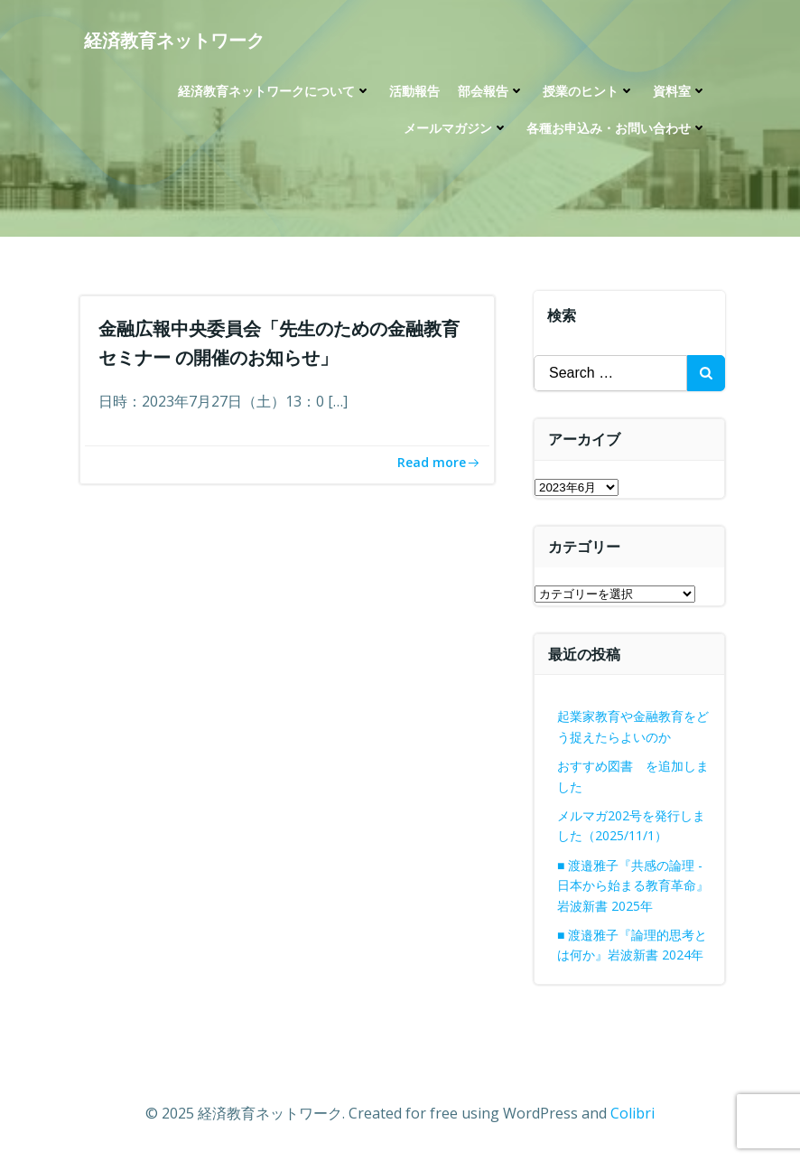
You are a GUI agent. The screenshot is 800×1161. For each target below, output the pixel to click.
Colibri (632, 1113)
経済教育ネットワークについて (274, 90)
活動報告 (414, 90)
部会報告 (491, 90)
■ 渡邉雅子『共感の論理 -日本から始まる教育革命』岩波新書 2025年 (633, 885)
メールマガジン (456, 127)
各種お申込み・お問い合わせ (616, 127)
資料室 (680, 90)
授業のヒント (589, 90)
